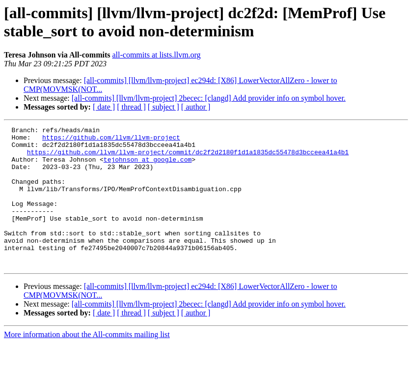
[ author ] (196, 107)
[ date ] (104, 107)
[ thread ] (131, 107)
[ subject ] (163, 107)
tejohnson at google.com (148, 166)
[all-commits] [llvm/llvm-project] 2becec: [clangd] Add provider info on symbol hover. (209, 98)
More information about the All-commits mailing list (87, 362)
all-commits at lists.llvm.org (156, 55)
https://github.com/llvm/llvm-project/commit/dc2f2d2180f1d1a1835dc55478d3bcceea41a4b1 (188, 157)
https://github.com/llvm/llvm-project (111, 140)
